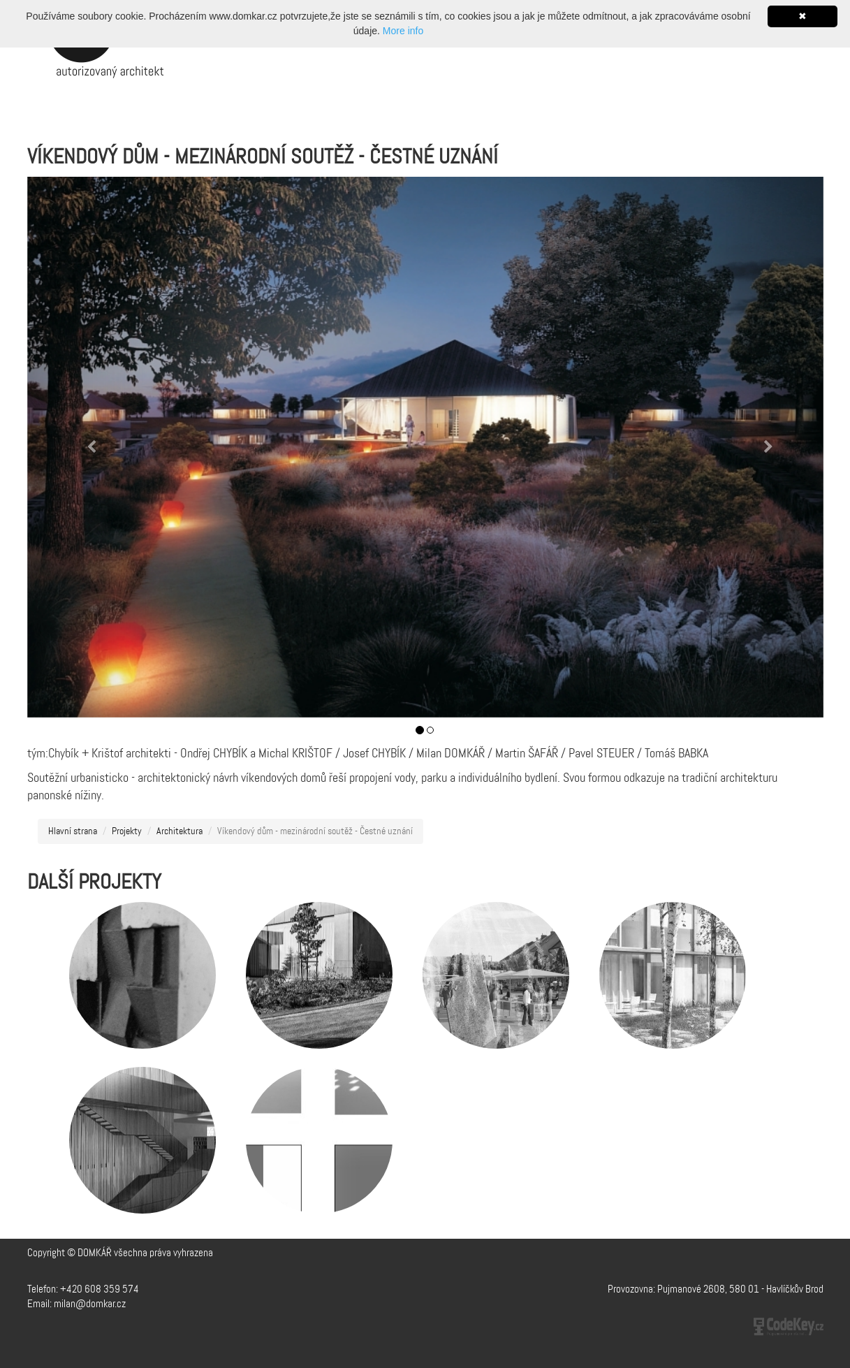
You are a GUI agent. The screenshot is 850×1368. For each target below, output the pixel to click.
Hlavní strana (72, 831)
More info (403, 30)
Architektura (179, 831)
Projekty (127, 831)
